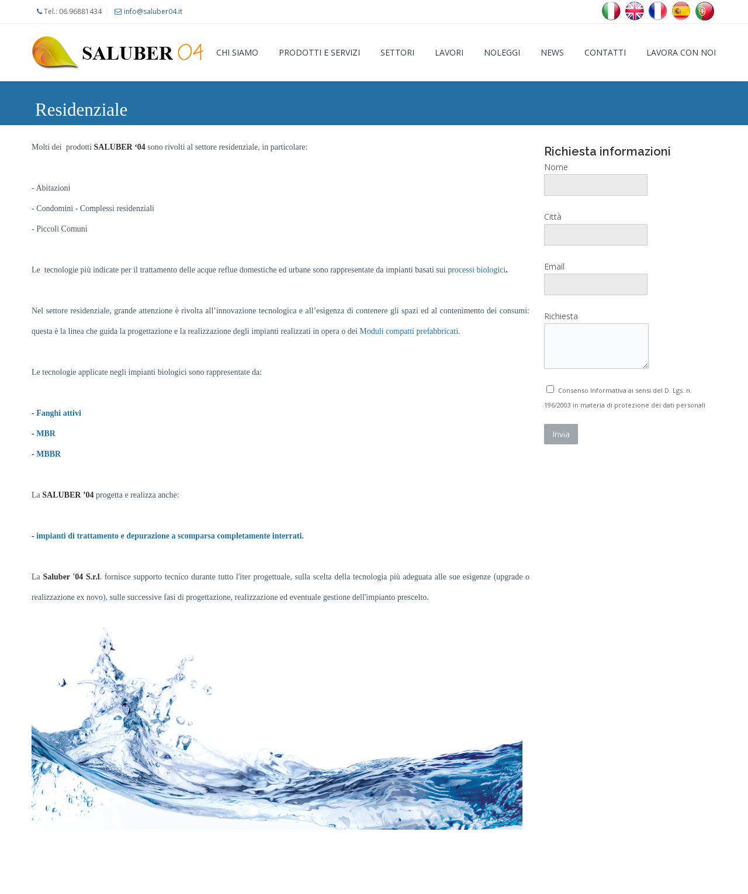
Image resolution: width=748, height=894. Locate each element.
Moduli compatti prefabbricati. (409, 331)
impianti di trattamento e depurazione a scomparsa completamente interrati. (170, 535)
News (552, 52)
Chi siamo (237, 52)
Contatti (605, 52)
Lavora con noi (681, 52)
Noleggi (502, 52)
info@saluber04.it (153, 11)
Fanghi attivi (58, 413)
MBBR (48, 454)
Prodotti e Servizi (319, 52)
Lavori (449, 52)
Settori (397, 52)
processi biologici (478, 269)
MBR (46, 433)
